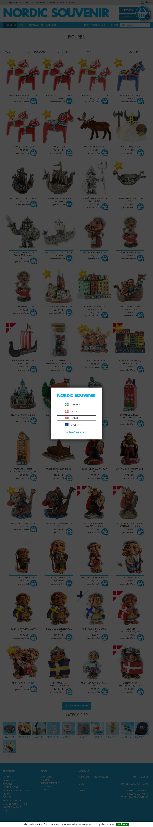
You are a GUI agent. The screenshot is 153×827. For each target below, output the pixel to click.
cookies (39, 824)
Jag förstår (122, 824)
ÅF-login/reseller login (76, 432)
